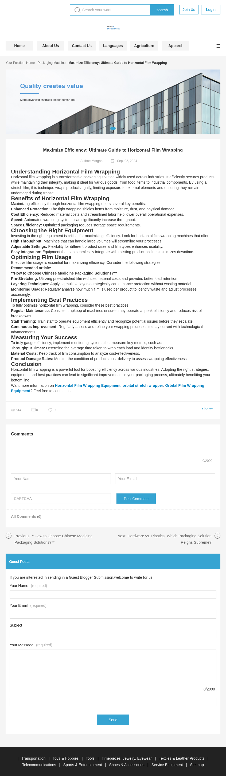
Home (19, 46)
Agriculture (144, 46)
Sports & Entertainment (83, 765)
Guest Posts (19, 561)
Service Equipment (167, 765)
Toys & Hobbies (66, 758)
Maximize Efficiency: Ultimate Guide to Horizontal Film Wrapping (117, 63)
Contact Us (82, 46)
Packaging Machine (52, 63)
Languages (113, 46)
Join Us (188, 9)
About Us (50, 46)
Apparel (175, 46)
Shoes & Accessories (127, 765)
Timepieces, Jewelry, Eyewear (127, 758)
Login (211, 9)
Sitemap (197, 765)
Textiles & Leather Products (182, 758)
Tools (91, 758)
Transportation (34, 758)
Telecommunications (39, 765)
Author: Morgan (91, 161)
